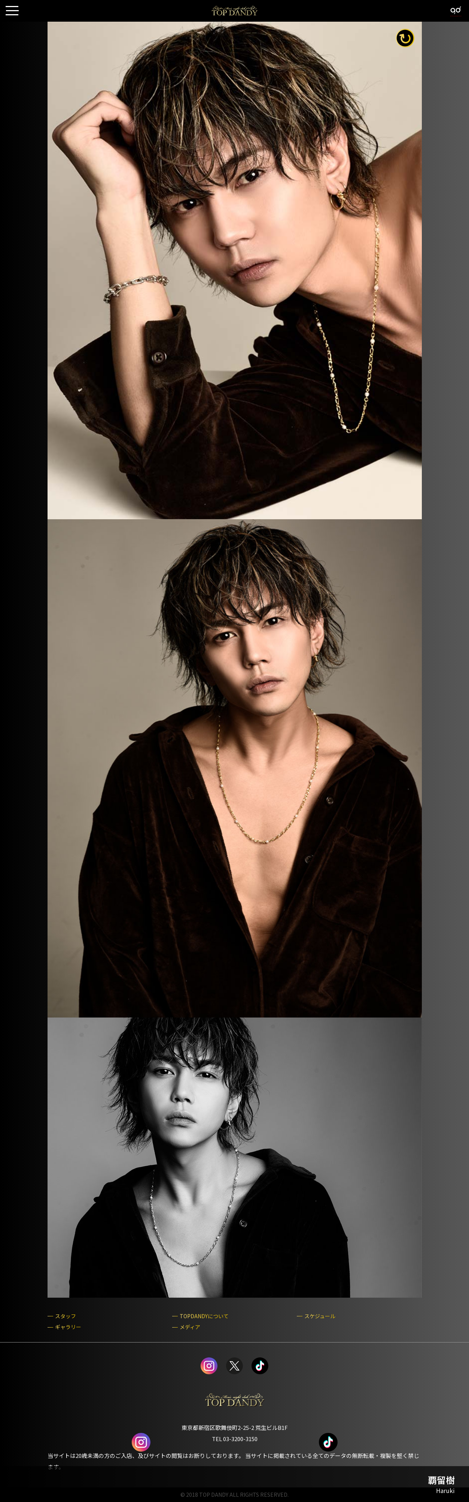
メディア (190, 1327)
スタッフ (65, 1316)
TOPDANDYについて (204, 1316)
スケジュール (319, 1316)
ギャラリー (68, 1327)
